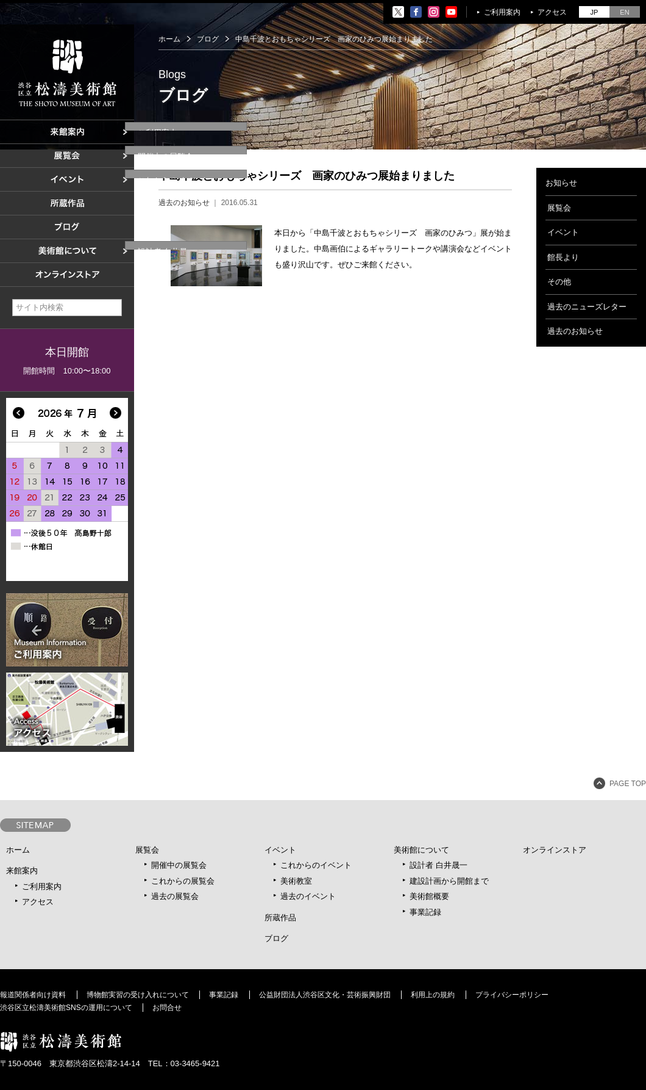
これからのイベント (316, 865)
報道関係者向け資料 (33, 995)
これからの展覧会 (183, 881)
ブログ (208, 39)
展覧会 (559, 207)
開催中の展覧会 (179, 865)
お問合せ (167, 1007)
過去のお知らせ (184, 202)
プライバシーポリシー (511, 995)
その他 (559, 281)
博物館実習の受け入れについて (138, 995)
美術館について (421, 849)
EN (624, 12)
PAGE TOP (627, 783)
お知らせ (561, 182)
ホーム (169, 39)
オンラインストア (554, 849)
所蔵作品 (280, 917)
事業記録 (425, 912)
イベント (563, 232)
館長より (563, 257)
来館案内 (22, 870)
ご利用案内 (502, 12)
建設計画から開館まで (449, 881)
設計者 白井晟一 (438, 865)
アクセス (552, 12)
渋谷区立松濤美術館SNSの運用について (66, 1007)
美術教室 (296, 881)
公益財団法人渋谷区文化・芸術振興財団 (325, 995)
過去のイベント (308, 896)
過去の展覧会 (175, 896)
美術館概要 (429, 896)
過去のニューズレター (586, 306)
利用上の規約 (433, 995)
